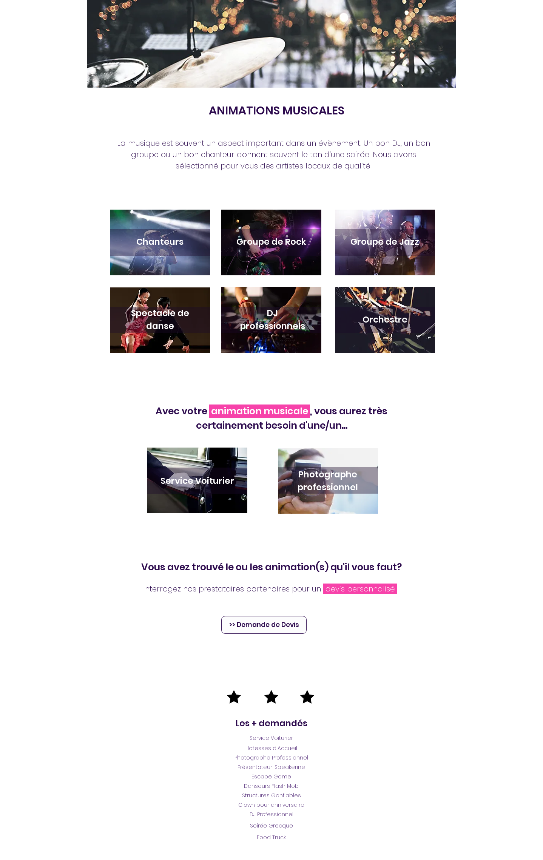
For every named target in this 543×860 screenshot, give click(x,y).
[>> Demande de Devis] (264, 625)
